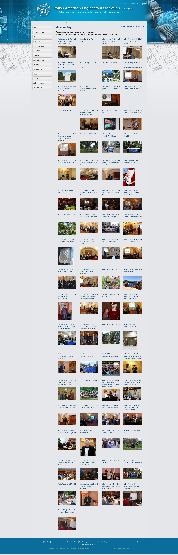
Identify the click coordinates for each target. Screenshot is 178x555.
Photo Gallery (38, 46)
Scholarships (38, 69)
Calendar (36, 41)
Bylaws (93, 544)
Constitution (86, 544)
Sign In (143, 4)
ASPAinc (127, 548)
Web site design (118, 548)
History (36, 65)
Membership (38, 55)
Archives (36, 78)
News (35, 37)
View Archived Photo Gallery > (132, 27)
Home (124, 4)
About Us (36, 51)
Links (35, 74)
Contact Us (134, 4)
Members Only (38, 32)
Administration (38, 60)
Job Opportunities (40, 83)
